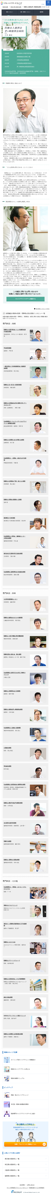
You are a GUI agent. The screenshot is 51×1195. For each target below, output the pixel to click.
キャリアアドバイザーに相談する (25, 299)
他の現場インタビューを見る (42, 308)
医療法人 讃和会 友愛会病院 (11, 859)
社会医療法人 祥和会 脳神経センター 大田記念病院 (14, 537)
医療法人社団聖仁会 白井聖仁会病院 (14, 440)
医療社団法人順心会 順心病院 (12, 654)
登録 (43, 4)
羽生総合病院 (7, 766)
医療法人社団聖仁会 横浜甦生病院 (13, 1034)
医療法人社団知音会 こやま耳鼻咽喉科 (14, 979)
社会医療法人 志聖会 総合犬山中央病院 (15, 459)
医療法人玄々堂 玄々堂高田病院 (13, 384)
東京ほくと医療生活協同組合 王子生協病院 (15, 924)
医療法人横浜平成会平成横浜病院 (13, 803)
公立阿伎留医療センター (10, 599)
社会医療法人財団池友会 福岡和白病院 (14, 784)
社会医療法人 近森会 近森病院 (12, 728)
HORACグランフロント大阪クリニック (15, 1015)
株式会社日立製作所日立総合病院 (13, 553)
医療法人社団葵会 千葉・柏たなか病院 (14, 481)
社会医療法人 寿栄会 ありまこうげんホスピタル (15, 888)
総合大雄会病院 (8, 997)
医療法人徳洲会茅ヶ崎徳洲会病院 (13, 709)
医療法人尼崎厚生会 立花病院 (12, 691)
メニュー (48, 3)
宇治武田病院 (7, 348)
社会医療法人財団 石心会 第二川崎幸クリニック (15, 673)
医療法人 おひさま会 (9, 942)
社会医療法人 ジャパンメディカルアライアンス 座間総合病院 (15, 422)
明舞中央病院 (7, 841)
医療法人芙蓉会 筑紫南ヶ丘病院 (13, 499)
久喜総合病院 (7, 748)
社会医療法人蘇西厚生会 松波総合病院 (14, 572)
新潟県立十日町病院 (9, 518)
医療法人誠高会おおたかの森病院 (13, 617)
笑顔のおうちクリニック (10, 905)
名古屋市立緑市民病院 (10, 823)
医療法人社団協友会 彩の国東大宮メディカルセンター (15, 404)
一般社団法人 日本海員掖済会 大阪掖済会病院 (15, 367)
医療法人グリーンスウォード (12, 960)
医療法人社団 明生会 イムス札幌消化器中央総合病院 (15, 330)
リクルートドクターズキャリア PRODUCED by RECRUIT (11, 3)
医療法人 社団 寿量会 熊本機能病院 (14, 636)
